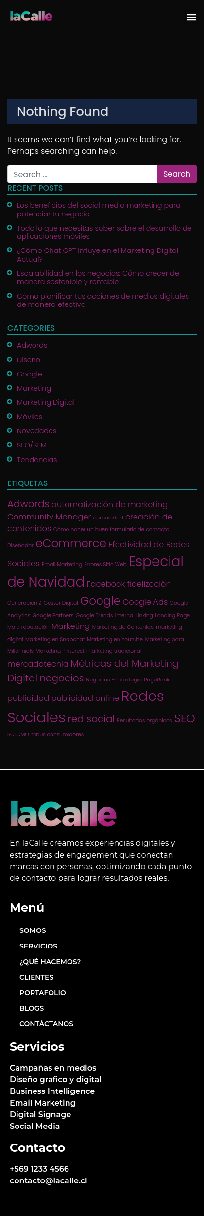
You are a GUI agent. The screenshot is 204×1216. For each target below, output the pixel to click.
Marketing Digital (46, 402)
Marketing (34, 388)
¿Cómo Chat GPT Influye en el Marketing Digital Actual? (97, 255)
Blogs (31, 1008)
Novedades (36, 431)
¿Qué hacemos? (50, 961)
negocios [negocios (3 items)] (61, 678)
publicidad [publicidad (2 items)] (28, 698)
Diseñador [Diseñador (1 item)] (20, 545)
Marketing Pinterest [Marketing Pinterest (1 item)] (59, 651)
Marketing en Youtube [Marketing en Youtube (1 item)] (115, 639)
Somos (32, 930)
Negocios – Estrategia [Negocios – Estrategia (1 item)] (114, 679)
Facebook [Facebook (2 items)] (106, 584)
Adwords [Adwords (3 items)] (28, 504)
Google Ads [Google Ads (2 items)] (145, 602)
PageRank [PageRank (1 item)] (156, 679)
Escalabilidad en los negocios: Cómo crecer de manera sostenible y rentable (98, 277)
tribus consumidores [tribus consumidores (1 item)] (57, 734)
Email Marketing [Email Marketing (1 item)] (62, 564)
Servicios (38, 946)
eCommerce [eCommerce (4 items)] (70, 543)
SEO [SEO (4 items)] (184, 718)
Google (29, 374)
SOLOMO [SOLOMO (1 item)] (18, 734)
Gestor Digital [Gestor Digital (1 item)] (61, 603)
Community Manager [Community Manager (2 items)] (49, 516)
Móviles (29, 417)
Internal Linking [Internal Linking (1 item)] (134, 615)
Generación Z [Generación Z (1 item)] (24, 603)
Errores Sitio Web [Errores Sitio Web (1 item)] (105, 564)
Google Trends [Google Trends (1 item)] (94, 615)
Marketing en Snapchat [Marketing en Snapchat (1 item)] (55, 639)
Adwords (32, 345)
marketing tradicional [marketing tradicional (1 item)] (113, 651)
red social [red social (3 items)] (91, 719)
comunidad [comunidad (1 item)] (108, 517)
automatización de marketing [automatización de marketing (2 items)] (109, 504)
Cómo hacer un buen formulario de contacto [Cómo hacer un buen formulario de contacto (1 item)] (111, 529)
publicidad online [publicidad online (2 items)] (85, 698)
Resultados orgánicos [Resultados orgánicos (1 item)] (144, 720)
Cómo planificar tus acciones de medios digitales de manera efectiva (103, 300)
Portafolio (42, 992)
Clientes (36, 977)
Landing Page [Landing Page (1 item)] (172, 615)
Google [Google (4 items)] (100, 600)
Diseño (28, 360)
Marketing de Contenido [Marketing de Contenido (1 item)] (123, 627)
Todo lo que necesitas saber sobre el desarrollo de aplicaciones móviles (104, 232)
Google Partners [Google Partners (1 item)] (53, 615)
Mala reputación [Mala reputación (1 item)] (28, 627)
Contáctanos (46, 1023)
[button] (191, 17)
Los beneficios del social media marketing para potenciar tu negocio (99, 209)
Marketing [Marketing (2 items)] (70, 626)
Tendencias (37, 460)
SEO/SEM (32, 445)
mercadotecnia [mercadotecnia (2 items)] (37, 664)
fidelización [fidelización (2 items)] (149, 584)
